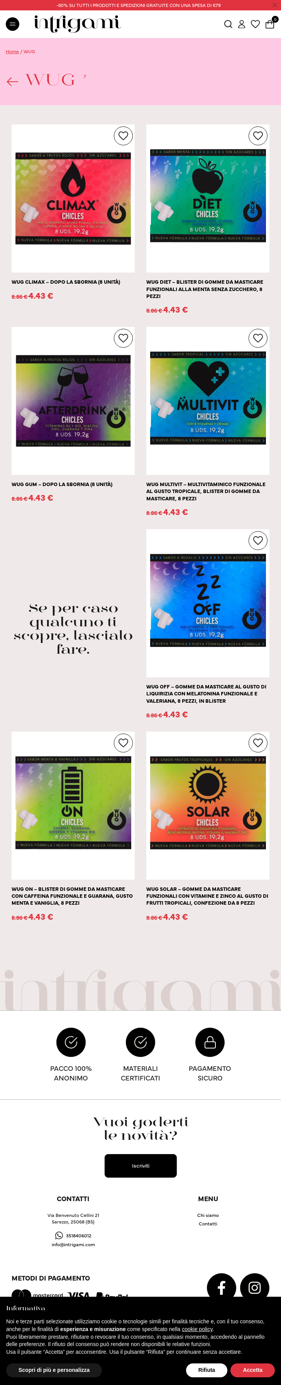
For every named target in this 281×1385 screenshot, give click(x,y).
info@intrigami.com (73, 1244)
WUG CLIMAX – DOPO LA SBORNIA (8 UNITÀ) (66, 281)
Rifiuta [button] (206, 1370)
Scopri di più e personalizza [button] (54, 1370)
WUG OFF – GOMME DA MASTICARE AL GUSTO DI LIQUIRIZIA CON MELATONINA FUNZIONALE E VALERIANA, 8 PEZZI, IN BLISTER (206, 693)
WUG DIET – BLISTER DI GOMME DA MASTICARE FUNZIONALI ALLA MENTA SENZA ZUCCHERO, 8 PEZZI (204, 289)
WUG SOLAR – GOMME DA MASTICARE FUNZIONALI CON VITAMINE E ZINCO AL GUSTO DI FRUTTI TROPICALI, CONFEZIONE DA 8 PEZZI (207, 896)
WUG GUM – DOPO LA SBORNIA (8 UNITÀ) (62, 484)
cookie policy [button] (197, 1329)
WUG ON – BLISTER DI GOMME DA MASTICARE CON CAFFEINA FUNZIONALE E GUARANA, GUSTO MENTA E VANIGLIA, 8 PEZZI (72, 896)
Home (12, 51)
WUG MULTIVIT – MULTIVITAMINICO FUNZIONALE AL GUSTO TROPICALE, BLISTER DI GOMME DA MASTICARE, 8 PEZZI (206, 491)
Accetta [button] (252, 1370)
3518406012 (78, 1235)
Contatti (208, 1223)
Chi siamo (208, 1215)
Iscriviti (140, 1165)
